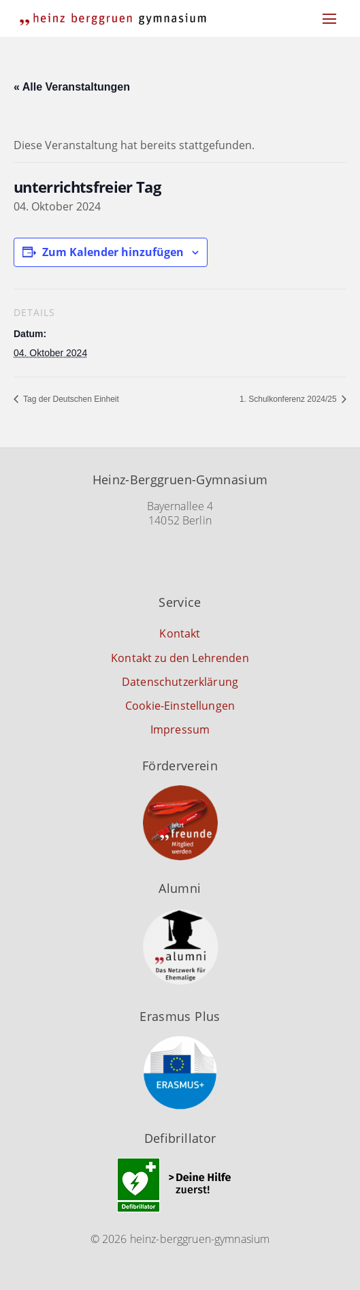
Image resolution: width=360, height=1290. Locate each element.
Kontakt (179, 633)
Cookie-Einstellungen (180, 705)
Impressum (180, 729)
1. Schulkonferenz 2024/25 (289, 399)
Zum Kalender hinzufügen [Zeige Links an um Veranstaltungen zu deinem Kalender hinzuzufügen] (113, 252)
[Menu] (329, 18)
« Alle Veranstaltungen (72, 87)
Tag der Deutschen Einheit (70, 399)
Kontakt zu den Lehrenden (180, 657)
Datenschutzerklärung (180, 681)
